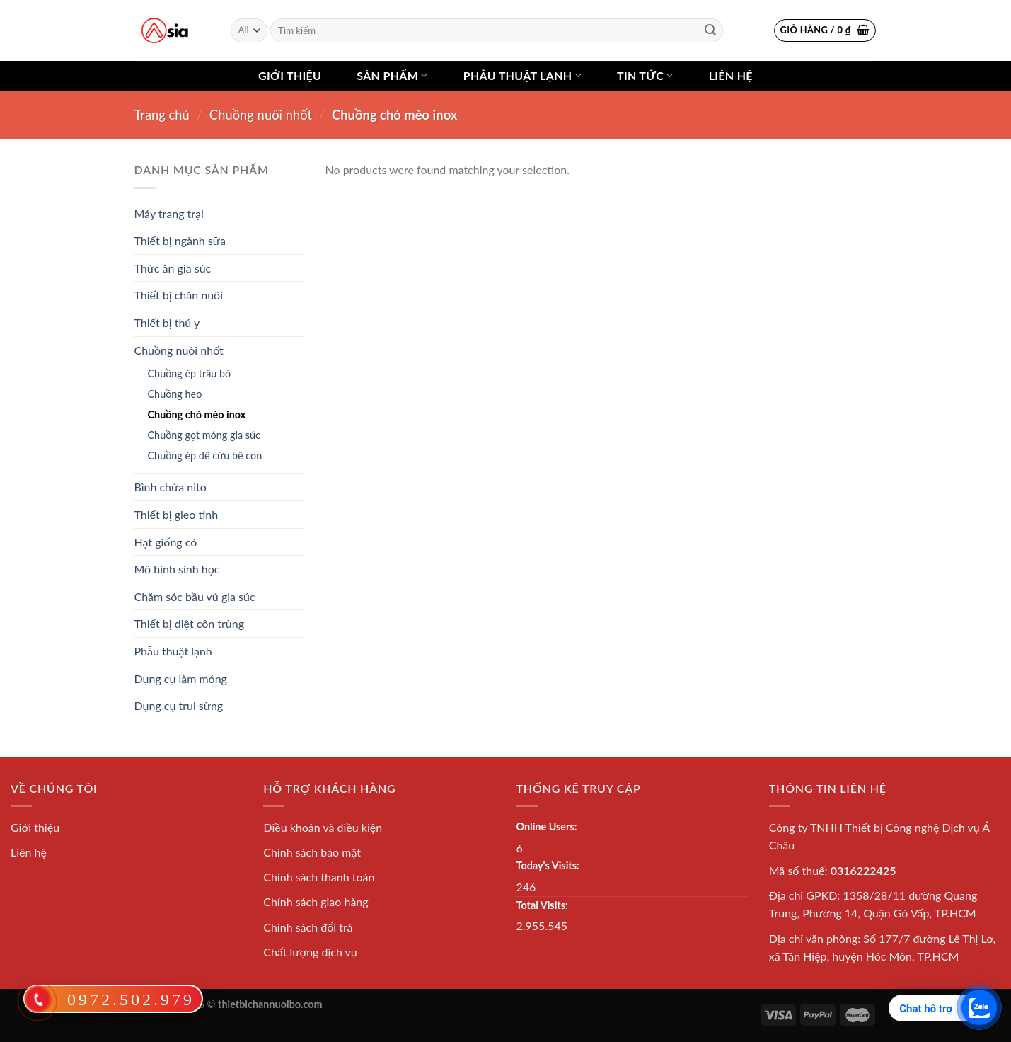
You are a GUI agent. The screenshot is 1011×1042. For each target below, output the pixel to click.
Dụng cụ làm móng (180, 678)
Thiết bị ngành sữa (180, 240)
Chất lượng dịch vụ (310, 951)
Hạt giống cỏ (165, 542)
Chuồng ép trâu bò (189, 373)
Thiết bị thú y (167, 322)
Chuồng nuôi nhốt (260, 114)
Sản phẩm (392, 76)
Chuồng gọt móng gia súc (204, 435)
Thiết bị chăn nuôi (179, 295)
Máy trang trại (169, 213)
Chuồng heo (175, 394)
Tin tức (645, 76)
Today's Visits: (547, 865)
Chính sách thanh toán (318, 876)
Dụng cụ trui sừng (179, 705)
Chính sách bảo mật (312, 852)
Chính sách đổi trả (307, 927)
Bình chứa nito (170, 486)
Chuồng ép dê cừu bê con (205, 456)
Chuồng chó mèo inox (197, 414)
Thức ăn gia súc (173, 268)
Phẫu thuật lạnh (522, 76)
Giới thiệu (289, 75)
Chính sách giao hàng (315, 901)
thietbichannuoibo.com (270, 1004)
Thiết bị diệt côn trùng (189, 623)
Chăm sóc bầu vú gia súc (194, 596)
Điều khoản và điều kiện (322, 827)
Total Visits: (542, 905)
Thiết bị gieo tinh (176, 514)
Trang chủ (162, 114)
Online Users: (546, 826)
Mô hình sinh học (177, 569)
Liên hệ (731, 75)
